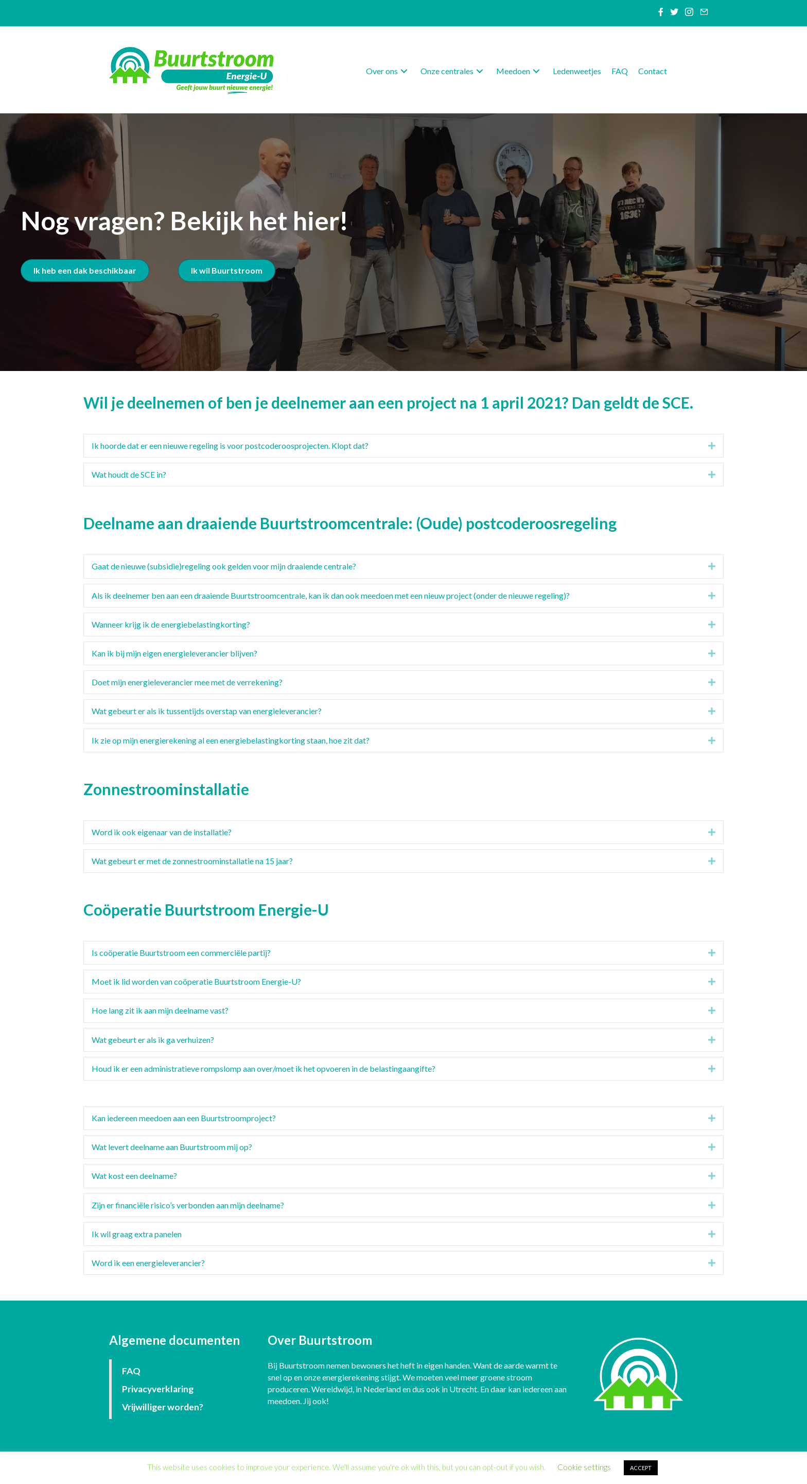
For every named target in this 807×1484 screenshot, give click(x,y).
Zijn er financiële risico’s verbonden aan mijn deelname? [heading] (188, 1205)
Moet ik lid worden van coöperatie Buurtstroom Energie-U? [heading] (196, 981)
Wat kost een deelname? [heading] (134, 1176)
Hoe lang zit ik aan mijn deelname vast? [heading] (160, 1010)
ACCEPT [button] (641, 1467)
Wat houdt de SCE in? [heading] (129, 474)
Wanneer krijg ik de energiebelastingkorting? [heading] (171, 624)
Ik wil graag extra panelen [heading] (137, 1234)
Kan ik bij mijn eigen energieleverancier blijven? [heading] (174, 653)
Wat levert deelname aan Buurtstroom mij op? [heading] (172, 1147)
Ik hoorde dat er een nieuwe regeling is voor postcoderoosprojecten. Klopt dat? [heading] (230, 445)
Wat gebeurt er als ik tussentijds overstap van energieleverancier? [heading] (207, 711)
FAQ (131, 1370)
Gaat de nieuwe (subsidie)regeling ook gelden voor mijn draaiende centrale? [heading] (224, 566)
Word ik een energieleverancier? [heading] (148, 1263)
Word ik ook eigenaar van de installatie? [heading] (162, 832)
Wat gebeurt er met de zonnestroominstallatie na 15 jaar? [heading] (192, 861)
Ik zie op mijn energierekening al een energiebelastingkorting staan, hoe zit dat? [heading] (231, 740)
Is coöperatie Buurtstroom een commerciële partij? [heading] (181, 952)
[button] (404, 71)
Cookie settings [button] (584, 1467)
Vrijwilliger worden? (162, 1407)
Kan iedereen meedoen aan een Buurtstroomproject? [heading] (184, 1118)
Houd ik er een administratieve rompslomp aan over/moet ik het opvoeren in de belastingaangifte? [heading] (263, 1068)
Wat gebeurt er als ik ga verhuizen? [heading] (153, 1039)
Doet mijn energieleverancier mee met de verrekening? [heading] (187, 682)
